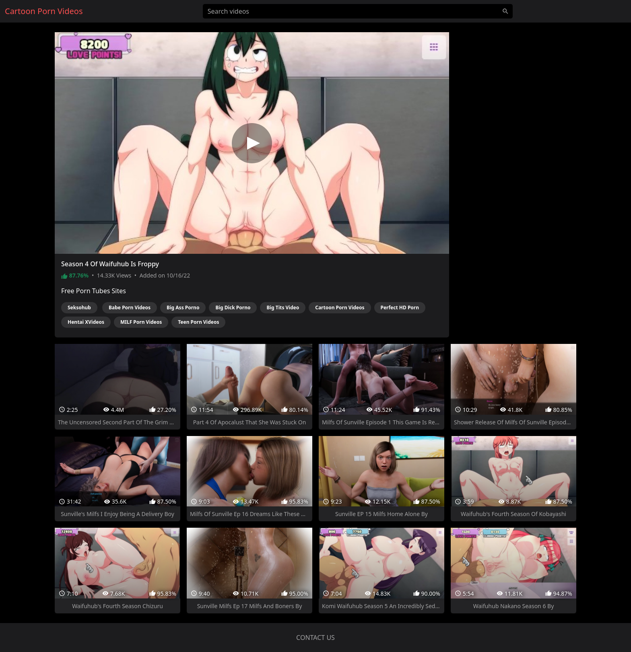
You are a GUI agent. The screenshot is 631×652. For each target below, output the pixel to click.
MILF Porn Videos (141, 322)
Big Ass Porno (183, 307)
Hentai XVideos (86, 322)
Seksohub (79, 307)
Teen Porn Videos (198, 322)
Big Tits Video (282, 307)
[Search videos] (357, 11)
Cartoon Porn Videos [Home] (44, 11)
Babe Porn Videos (130, 307)
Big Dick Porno (232, 307)
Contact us (315, 637)
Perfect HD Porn (400, 307)
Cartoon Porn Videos (339, 307)
